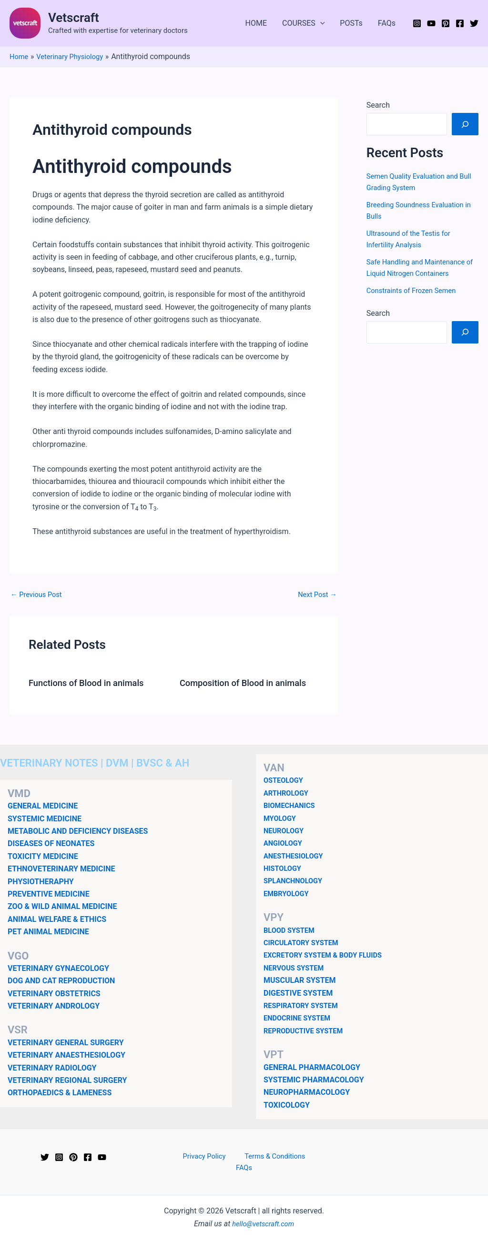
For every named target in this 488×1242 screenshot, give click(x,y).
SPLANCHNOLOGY (296, 880)
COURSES (303, 23)
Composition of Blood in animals (249, 682)
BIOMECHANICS (292, 805)
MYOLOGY (281, 817)
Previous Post (38, 594)
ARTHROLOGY (288, 793)
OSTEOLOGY (285, 780)
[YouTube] (431, 23)
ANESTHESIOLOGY (296, 855)
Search (378, 105)
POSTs (351, 23)
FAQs (387, 23)
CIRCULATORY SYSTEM (305, 942)
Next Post (315, 594)
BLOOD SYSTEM (291, 929)
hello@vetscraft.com (263, 1213)
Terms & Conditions (258, 1156)
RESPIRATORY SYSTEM (304, 1005)
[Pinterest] (445, 23)
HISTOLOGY (284, 868)
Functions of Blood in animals (92, 682)
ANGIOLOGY (285, 843)
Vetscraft (73, 17)
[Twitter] (474, 23)
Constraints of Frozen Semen (415, 290)
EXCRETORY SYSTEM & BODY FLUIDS (328, 954)
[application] (320, 23)
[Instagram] (417, 23)
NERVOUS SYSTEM (297, 967)
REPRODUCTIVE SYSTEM (307, 1030)
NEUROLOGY (285, 830)
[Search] (465, 124)
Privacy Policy (194, 1156)
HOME (256, 23)
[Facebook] (460, 23)
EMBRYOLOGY (288, 893)
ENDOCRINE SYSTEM (300, 1017)
